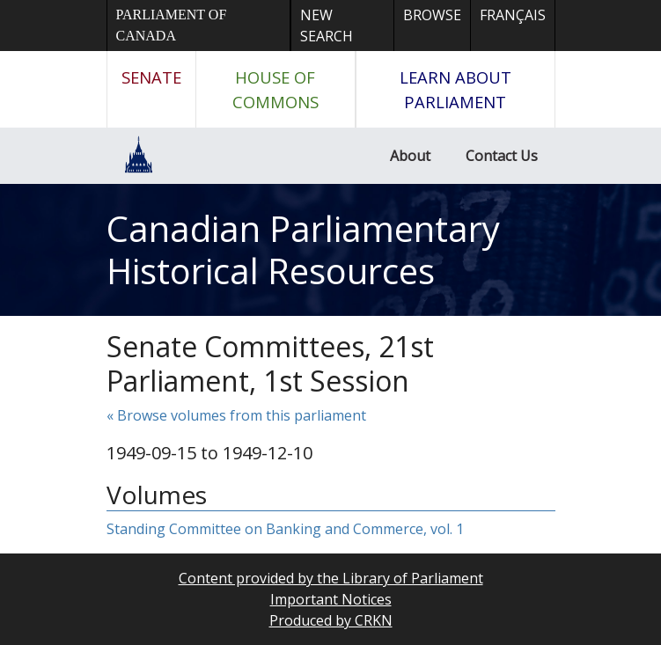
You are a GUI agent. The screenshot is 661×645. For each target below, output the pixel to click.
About (410, 155)
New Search (326, 25)
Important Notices (331, 599)
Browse (432, 15)
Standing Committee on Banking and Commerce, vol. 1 (285, 529)
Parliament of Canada (171, 25)
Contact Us (502, 155)
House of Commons (275, 89)
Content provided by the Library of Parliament (331, 578)
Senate (151, 77)
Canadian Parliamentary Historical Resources (303, 249)
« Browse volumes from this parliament (236, 415)
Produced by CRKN (331, 620)
